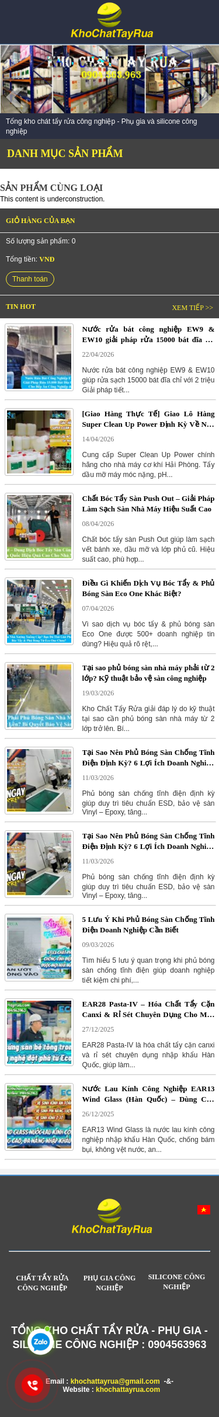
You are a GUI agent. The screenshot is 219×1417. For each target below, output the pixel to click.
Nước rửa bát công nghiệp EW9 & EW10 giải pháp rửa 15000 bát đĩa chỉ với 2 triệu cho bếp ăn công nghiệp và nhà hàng (148, 334)
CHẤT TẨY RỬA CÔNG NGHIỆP (42, 1283)
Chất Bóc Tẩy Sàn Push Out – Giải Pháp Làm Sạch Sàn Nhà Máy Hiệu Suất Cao (148, 503)
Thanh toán (30, 279)
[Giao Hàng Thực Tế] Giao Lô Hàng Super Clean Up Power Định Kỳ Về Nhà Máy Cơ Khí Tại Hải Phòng (148, 419)
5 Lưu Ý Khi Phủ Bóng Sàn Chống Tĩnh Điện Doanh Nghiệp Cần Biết (148, 924)
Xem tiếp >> (192, 308)
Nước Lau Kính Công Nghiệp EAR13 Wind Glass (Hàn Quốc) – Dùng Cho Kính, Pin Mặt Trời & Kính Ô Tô (148, 1094)
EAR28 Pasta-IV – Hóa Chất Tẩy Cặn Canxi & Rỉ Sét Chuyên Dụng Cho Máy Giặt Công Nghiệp (148, 1009)
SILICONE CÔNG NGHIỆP (177, 1282)
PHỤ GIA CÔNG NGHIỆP (110, 1283)
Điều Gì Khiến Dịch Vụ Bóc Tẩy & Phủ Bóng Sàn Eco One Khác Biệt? (148, 588)
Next (203, 97)
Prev (15, 97)
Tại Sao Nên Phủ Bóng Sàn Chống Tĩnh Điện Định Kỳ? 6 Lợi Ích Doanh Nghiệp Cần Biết (148, 758)
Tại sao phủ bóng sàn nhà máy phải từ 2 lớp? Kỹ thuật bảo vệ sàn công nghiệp (148, 673)
